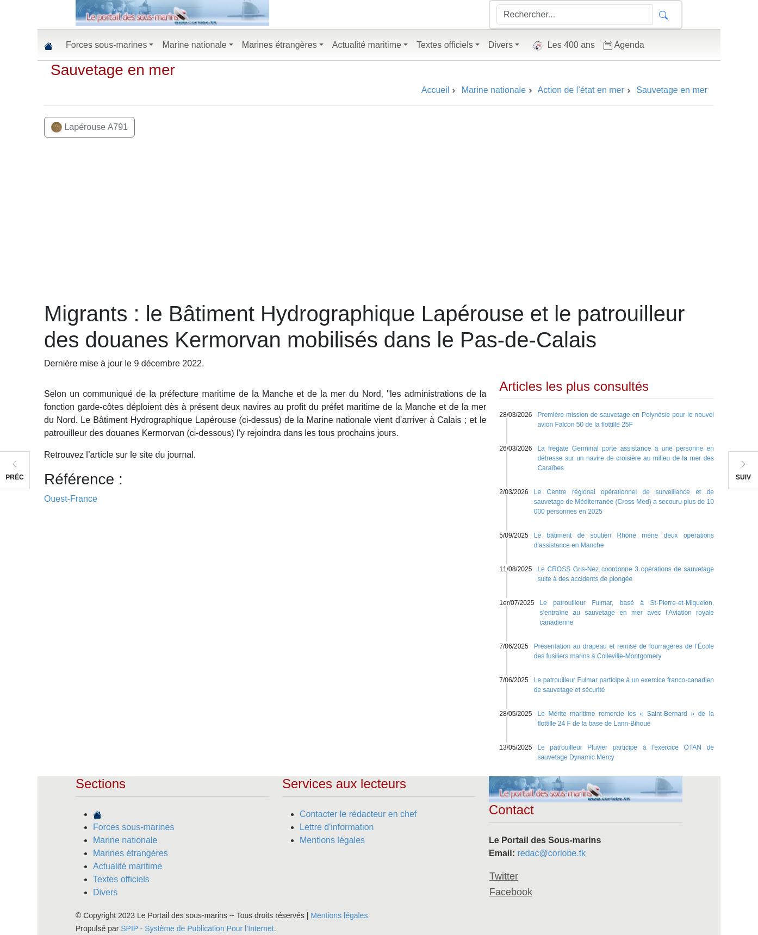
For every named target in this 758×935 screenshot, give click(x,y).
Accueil (435, 90)
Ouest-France (70, 498)
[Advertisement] (379, 219)
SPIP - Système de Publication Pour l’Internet (197, 928)
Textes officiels (121, 879)
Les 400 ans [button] (561, 45)
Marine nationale (125, 840)
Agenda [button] (624, 45)
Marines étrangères (130, 853)
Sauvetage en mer (113, 69)
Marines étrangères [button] (279, 44)
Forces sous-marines (133, 827)
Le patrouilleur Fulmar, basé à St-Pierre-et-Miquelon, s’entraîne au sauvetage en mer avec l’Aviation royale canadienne (626, 612)
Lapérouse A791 (89, 127)
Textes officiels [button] (445, 44)
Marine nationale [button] (194, 44)
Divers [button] (500, 44)
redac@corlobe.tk (551, 853)
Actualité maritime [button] (366, 44)
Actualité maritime (127, 866)
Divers (105, 892)
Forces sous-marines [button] (106, 44)
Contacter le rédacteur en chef (358, 814)
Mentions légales (332, 840)
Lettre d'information (337, 827)
